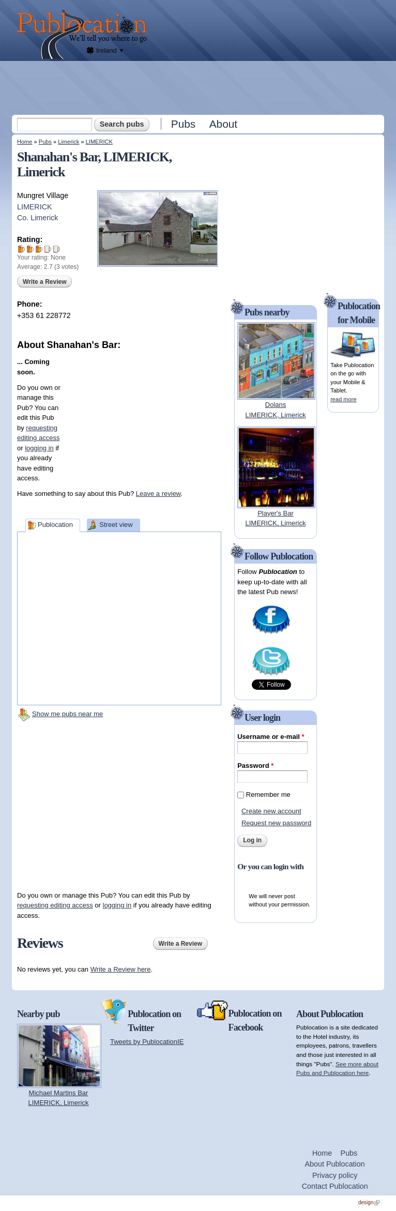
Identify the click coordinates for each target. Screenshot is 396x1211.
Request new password (276, 823)
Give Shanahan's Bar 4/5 (47, 249)
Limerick (68, 142)
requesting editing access (55, 905)
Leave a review (158, 493)
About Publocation (335, 1164)
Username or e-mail (270, 736)
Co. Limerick (37, 218)
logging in (39, 448)
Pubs (183, 124)
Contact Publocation (335, 1186)
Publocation (55, 524)
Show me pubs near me (67, 714)
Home (24, 142)
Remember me (268, 794)
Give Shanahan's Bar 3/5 (39, 249)
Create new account (271, 811)
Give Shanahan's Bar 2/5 (30, 249)
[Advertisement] (199, 87)
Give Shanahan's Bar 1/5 (21, 249)
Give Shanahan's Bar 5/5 (56, 249)
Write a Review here (120, 969)
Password (255, 765)
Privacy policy (334, 1175)
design (368, 1202)
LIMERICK (99, 142)
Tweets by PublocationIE (147, 1042)
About (223, 124)
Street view (115, 524)
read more (343, 399)
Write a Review (44, 281)
